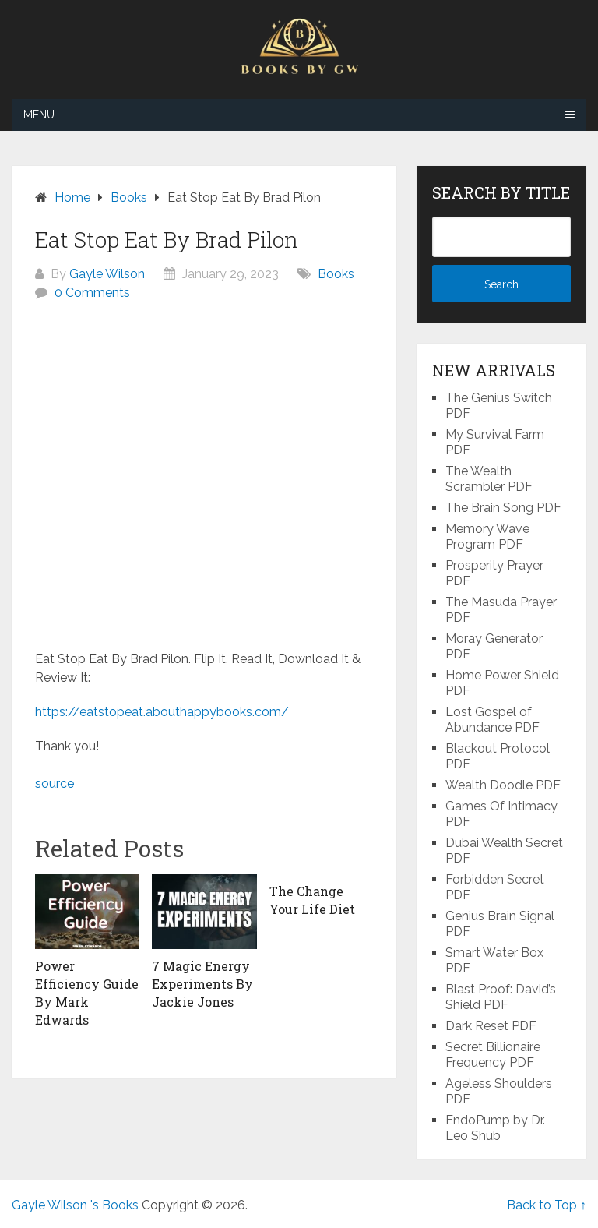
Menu (39, 114)
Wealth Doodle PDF (503, 785)
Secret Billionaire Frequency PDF (492, 1054)
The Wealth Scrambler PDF (489, 479)
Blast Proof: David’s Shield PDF (500, 997)
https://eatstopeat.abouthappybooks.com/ (162, 711)
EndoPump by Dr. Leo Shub (495, 1128)
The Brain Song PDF (503, 507)
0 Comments (92, 292)
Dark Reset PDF (490, 1025)
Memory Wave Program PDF (487, 536)
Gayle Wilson (107, 273)
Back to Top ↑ (546, 1205)
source (54, 783)
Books (336, 273)
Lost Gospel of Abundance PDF (492, 719)
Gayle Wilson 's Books (75, 1205)
